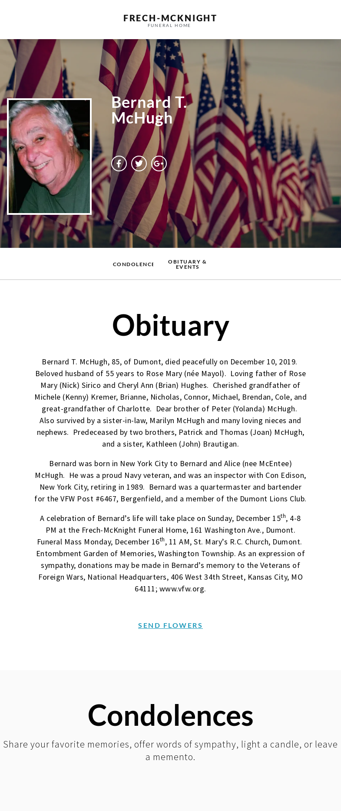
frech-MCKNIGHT (170, 18)
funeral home (170, 25)
